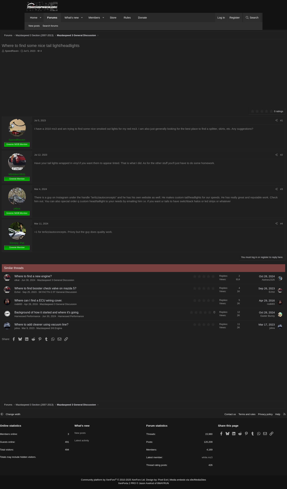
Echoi (43, 293)
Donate (142, 17)
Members (94, 17)
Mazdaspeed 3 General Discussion (81, 281)
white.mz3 (194, 459)
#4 (256, 224)
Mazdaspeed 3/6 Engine (74, 329)
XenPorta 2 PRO (128, 484)
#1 (256, 121)
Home (33, 17)
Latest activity (95, 440)
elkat (42, 281)
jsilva (42, 329)
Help (251, 416)
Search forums (50, 25)
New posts (34, 25)
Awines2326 (242, 280)
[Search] (252, 17)
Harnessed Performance (96, 317)
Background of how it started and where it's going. (72, 313)
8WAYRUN (161, 484)
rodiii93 (44, 305)
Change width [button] (39, 416)
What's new (72, 17)
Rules (127, 17)
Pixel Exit (161, 481)
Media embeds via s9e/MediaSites (184, 481)
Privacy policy (239, 416)
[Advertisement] (137, 81)
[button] (41, 17)
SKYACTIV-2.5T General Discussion (83, 293)
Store (113, 17)
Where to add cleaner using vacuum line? (67, 325)
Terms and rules (220, 416)
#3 (256, 190)
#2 (256, 155)
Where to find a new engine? (58, 277)
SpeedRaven (37, 51)
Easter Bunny (242, 316)
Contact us (203, 416)
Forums (52, 17)
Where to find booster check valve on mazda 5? (71, 289)
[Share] (251, 121)
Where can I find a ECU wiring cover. (64, 301)
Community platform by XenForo (115, 481)
